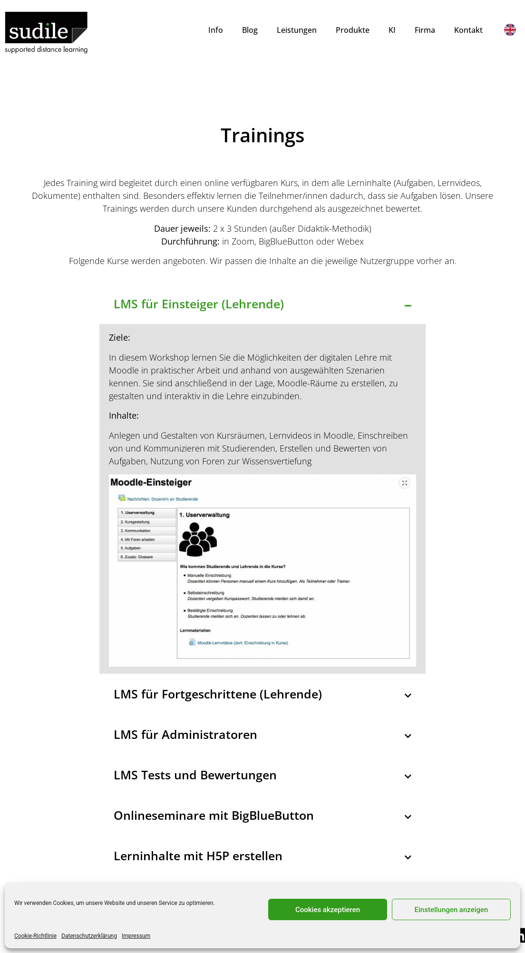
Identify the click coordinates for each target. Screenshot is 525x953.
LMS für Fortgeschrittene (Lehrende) (218, 694)
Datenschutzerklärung (89, 936)
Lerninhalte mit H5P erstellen (198, 855)
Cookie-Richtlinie (35, 936)
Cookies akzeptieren (327, 909)
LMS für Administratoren (185, 734)
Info (215, 30)
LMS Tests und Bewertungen (195, 774)
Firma (425, 30)
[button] (262, 304)
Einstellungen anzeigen (451, 909)
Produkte (352, 30)
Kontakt (468, 30)
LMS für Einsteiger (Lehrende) (199, 303)
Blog (250, 30)
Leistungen (297, 30)
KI (392, 30)
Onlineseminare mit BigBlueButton (214, 815)
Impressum (136, 936)
